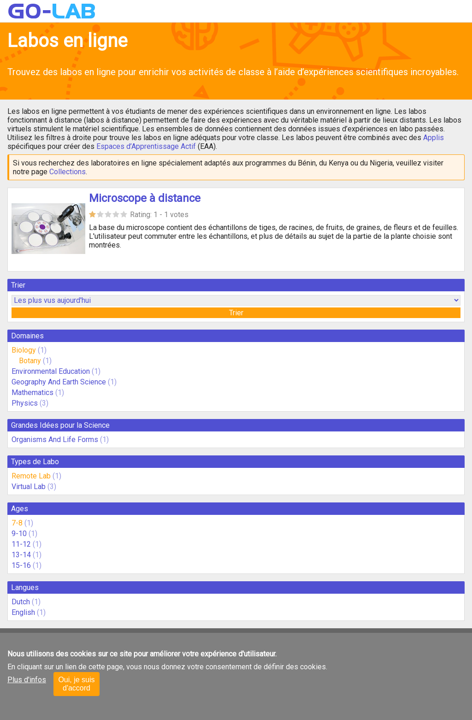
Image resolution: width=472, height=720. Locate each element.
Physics (25, 403)
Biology (24, 350)
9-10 (19, 533)
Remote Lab (31, 476)
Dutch (21, 601)
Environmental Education (51, 371)
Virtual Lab (29, 486)
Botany (30, 360)
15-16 (21, 565)
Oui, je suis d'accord (76, 684)
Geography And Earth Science (59, 382)
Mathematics (32, 392)
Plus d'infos (26, 679)
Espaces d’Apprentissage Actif (146, 146)
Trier (236, 312)
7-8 (17, 523)
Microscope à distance (145, 198)
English (23, 612)
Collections (67, 171)
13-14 (21, 554)
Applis (433, 137)
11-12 (21, 544)
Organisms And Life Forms (55, 439)
